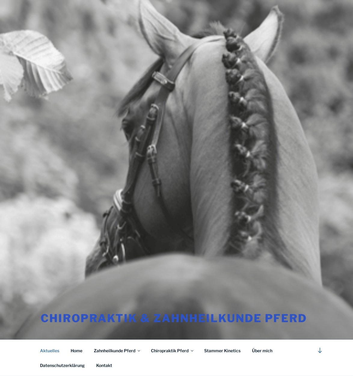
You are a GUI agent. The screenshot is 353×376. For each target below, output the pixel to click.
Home (76, 350)
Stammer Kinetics (222, 350)
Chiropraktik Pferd (172, 350)
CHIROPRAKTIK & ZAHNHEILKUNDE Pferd (174, 318)
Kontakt (104, 365)
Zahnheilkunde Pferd (117, 350)
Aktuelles (49, 350)
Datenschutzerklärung (62, 365)
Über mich (262, 350)
